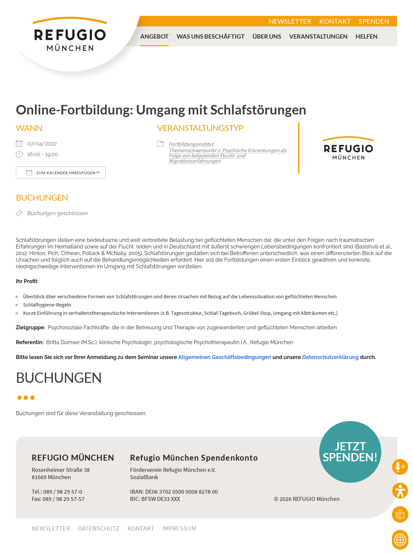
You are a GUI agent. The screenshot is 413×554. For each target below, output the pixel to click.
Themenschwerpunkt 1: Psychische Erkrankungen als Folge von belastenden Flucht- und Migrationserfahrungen (228, 155)
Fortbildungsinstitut (191, 144)
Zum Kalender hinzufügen (60, 173)
